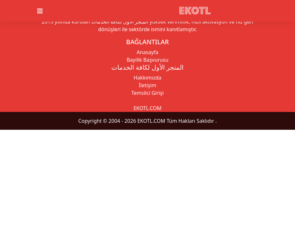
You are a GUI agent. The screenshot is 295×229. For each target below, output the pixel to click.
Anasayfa (147, 52)
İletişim (147, 85)
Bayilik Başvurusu (147, 59)
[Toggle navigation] (43, 11)
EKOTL (195, 10)
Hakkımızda (147, 77)
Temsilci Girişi (147, 92)
